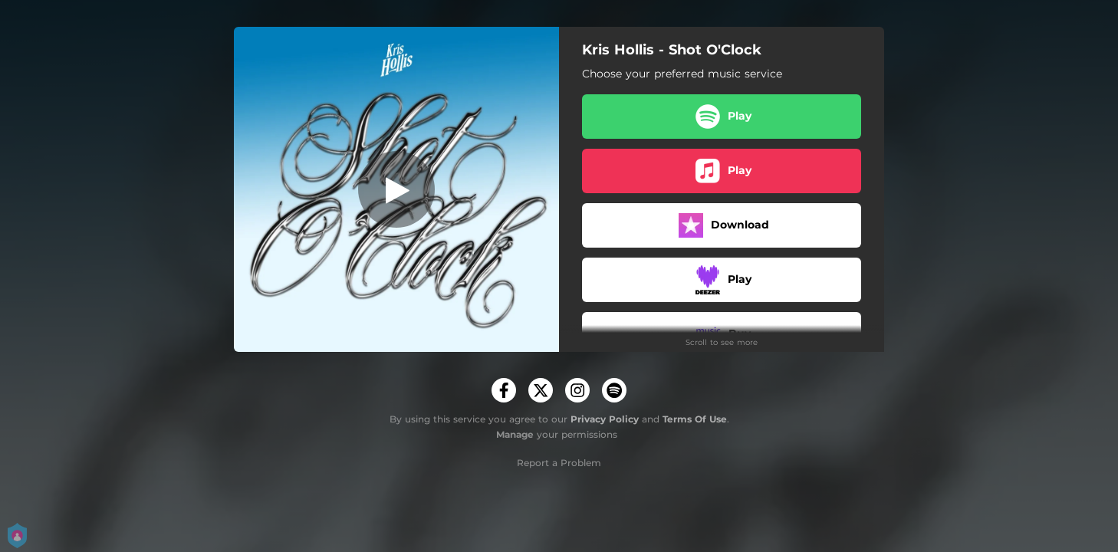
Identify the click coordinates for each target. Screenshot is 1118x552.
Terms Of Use (695, 419)
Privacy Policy (605, 419)
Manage (515, 434)
